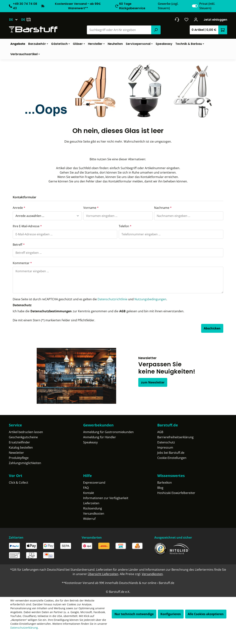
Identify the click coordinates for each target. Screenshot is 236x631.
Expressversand (94, 482)
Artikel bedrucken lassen (26, 432)
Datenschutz (166, 442)
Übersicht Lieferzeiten (103, 574)
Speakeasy (90, 442)
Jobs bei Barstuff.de (170, 453)
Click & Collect (18, 482)
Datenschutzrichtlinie (112, 299)
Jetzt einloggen (215, 20)
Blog (160, 488)
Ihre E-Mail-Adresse (27, 226)
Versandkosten (93, 513)
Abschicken (212, 328)
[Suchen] (155, 29)
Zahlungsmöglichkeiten (25, 463)
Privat (207, 6)
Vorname (91, 208)
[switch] (195, 5)
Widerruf (89, 519)
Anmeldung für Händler (99, 437)
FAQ (86, 488)
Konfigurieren (170, 614)
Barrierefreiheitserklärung (175, 437)
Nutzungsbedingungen (150, 299)
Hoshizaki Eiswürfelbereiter (176, 493)
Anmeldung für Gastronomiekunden (108, 432)
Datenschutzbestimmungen (51, 311)
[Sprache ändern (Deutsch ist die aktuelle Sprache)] (15, 19)
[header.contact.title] (177, 19)
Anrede (19, 208)
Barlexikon (164, 482)
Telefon (125, 226)
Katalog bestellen (21, 447)
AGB (122, 311)
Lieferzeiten (91, 503)
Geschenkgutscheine (23, 437)
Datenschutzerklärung (24, 627)
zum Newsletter (152, 382)
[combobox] (119, 29)
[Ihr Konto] (196, 19)
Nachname (163, 208)
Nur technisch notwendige (134, 614)
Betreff (19, 245)
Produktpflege (19, 458)
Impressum (165, 447)
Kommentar (22, 263)
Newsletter (16, 453)
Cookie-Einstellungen (171, 458)
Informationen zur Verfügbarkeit (105, 498)
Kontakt (88, 493)
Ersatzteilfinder (19, 442)
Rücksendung (92, 508)
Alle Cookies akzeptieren (206, 614)
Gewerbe (168, 6)
